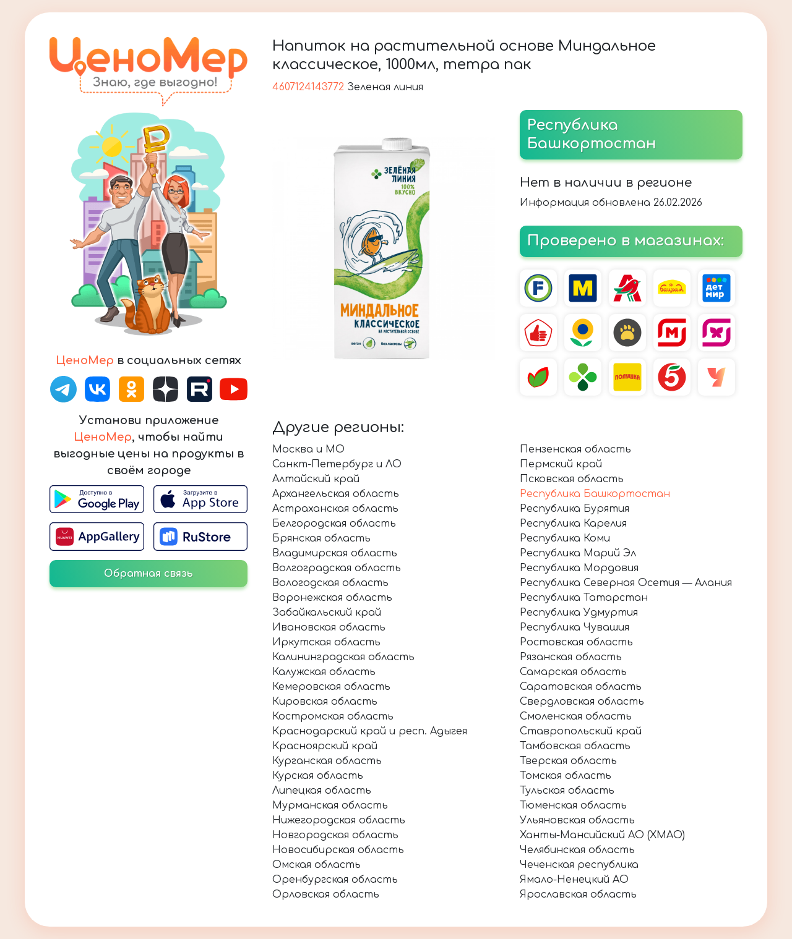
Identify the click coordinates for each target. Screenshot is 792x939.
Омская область (316, 864)
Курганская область (327, 761)
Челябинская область (577, 850)
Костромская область (333, 716)
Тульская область (567, 790)
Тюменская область (573, 805)
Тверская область (568, 761)
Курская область (317, 775)
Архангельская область (335, 493)
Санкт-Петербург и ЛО (337, 464)
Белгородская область (334, 523)
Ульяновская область (577, 820)
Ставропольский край (581, 731)
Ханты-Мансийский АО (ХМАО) (602, 835)
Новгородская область (335, 835)
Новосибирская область (338, 850)
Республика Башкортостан (595, 493)
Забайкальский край (326, 612)
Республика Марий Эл (578, 553)
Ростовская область (576, 642)
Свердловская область (582, 701)
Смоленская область (576, 716)
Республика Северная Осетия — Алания (626, 582)
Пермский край (561, 464)
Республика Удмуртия (579, 612)
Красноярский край (324, 746)
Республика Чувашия (574, 627)
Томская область (565, 775)
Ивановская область (328, 627)
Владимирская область (334, 553)
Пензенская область (575, 449)
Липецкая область (321, 790)
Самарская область (573, 672)
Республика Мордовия (579, 568)
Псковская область (572, 479)
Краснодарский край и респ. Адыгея (369, 731)
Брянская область (321, 538)
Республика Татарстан (584, 597)
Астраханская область (335, 508)
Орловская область (325, 894)
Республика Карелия (573, 523)
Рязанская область (571, 657)
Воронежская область (332, 597)
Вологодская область (330, 582)
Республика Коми (565, 538)
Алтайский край (315, 479)
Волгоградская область (336, 568)
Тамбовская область (575, 746)
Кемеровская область (331, 686)
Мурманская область (330, 805)
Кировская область (324, 701)
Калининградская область (343, 657)
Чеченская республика (579, 864)
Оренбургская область (335, 879)
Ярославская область (578, 894)
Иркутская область (326, 642)
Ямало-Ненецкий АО (574, 879)
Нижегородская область (338, 820)
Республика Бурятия (574, 508)
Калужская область (324, 672)
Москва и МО (308, 449)
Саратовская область (581, 686)
